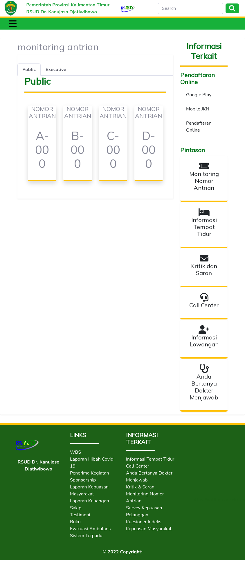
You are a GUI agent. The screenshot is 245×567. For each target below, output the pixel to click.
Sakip (75, 508)
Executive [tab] (56, 69)
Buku (75, 522)
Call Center (137, 466)
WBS (75, 452)
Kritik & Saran (140, 487)
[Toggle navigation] (13, 24)
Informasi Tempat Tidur (150, 459)
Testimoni (80, 515)
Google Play (199, 95)
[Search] (190, 8)
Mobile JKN (197, 109)
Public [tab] (29, 69)
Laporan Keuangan (89, 501)
